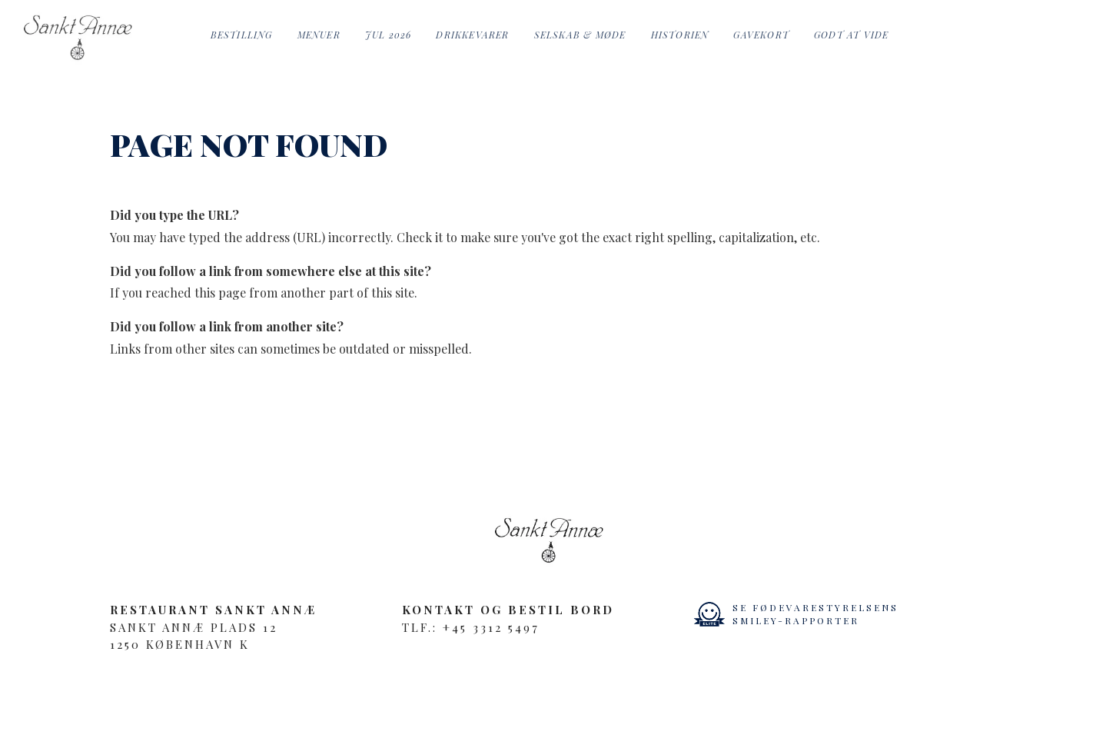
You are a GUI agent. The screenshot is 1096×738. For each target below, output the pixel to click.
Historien (680, 34)
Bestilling (242, 34)
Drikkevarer (472, 34)
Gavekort (761, 34)
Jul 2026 (388, 34)
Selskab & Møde (580, 34)
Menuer (318, 34)
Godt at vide (851, 34)
